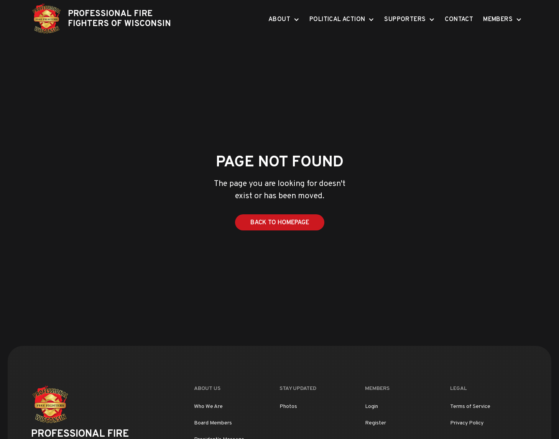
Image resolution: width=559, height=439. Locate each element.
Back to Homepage (279, 223)
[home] (107, 19)
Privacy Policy (466, 423)
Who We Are (208, 406)
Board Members (213, 423)
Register (375, 423)
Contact (459, 19)
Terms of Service (470, 406)
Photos (288, 406)
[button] (283, 19)
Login (371, 406)
